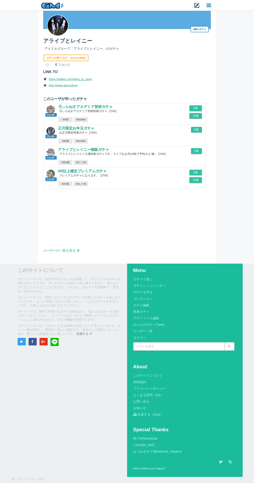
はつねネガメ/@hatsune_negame (157, 451)
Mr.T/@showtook (145, 438)
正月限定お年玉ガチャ (76, 128)
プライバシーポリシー (149, 388)
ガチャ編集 (141, 305)
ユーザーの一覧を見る (61, 250)
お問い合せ (141, 401)
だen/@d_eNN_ (144, 445)
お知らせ (139, 408)
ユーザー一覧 (143, 331)
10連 (196, 115)
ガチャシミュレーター (149, 285)
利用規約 (139, 382)
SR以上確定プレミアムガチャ (82, 171)
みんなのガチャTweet (149, 324)
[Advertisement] (127, 219)
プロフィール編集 (146, 318)
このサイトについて (147, 375)
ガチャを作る (143, 292)
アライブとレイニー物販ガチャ (83, 150)
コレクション (143, 298)
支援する (84, 333)
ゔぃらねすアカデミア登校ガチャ (85, 107)
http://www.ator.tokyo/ (63, 85)
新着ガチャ (141, 311)
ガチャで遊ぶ (143, 279)
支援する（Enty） (148, 414)
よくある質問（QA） (148, 395)
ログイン (139, 337)
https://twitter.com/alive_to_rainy (70, 79)
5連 (195, 108)
